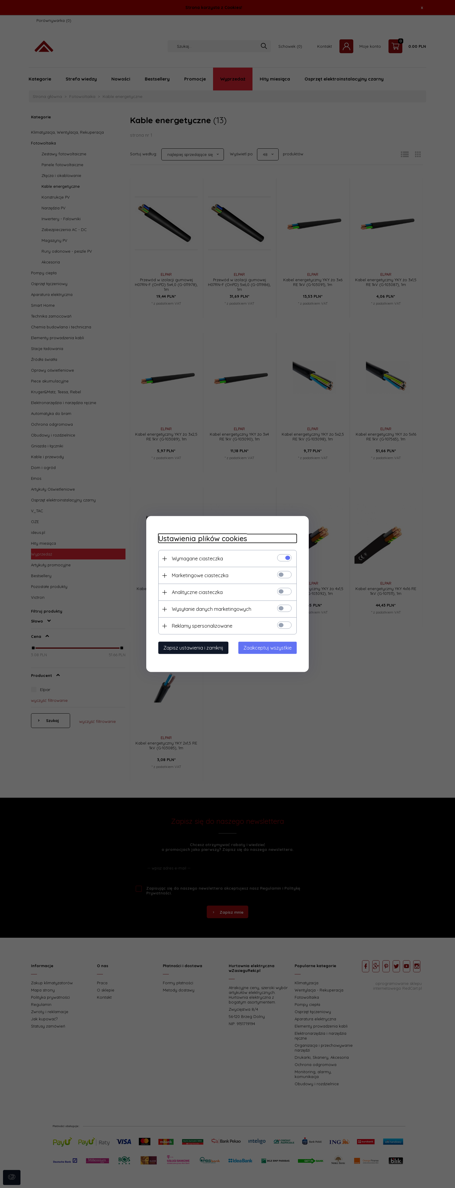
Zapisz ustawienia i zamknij (193, 648)
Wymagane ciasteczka (197, 559)
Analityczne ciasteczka (197, 592)
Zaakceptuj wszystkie (267, 648)
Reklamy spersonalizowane (202, 626)
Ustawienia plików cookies (202, 538)
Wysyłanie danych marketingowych (211, 609)
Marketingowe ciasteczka (200, 575)
